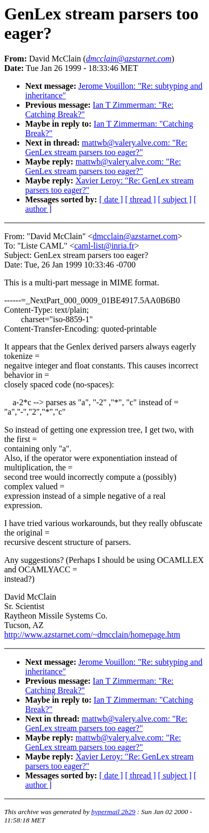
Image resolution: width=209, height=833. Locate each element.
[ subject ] (175, 199)
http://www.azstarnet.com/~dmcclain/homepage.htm (92, 634)
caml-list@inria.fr (104, 245)
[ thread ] (140, 199)
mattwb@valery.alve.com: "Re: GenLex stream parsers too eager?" (106, 147)
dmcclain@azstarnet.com (134, 236)
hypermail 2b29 (113, 812)
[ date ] (111, 199)
